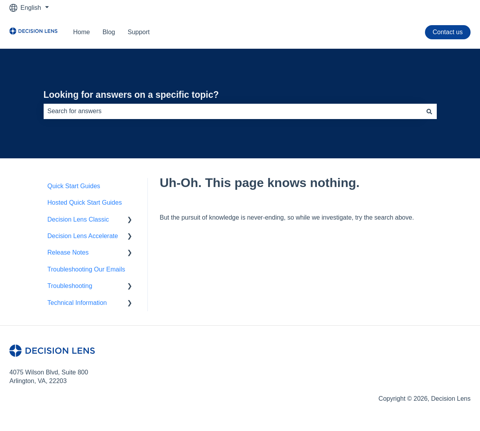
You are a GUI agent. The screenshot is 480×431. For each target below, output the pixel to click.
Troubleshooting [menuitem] (70, 285)
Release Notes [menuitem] (68, 252)
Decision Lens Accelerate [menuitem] (83, 236)
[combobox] (233, 111)
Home (81, 32)
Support (139, 32)
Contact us (448, 32)
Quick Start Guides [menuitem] (74, 186)
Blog (109, 32)
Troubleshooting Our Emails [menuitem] (86, 269)
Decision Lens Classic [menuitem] (78, 219)
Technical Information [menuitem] (77, 302)
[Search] (429, 111)
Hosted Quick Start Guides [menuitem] (85, 202)
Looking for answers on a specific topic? (131, 95)
